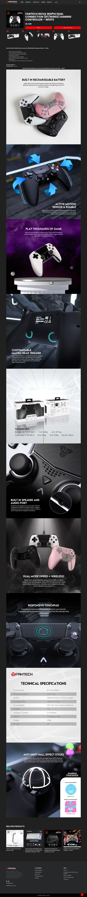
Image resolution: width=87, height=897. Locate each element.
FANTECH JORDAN (67, 875)
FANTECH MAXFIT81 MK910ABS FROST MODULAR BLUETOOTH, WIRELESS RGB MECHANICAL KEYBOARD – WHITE (33, 850)
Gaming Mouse (38, 872)
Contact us (36, 2)
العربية (56, 2)
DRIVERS (43, 2)
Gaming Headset (38, 870)
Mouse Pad (37, 874)
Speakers (37, 878)
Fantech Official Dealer (69, 877)
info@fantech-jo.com (11, 885)
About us (49, 2)
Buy (38, 27)
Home (22, 2)
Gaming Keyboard (39, 876)
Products (28, 2)
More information (67, 27)
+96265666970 (9, 883)
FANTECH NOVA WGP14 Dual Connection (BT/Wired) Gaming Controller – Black (52, 850)
